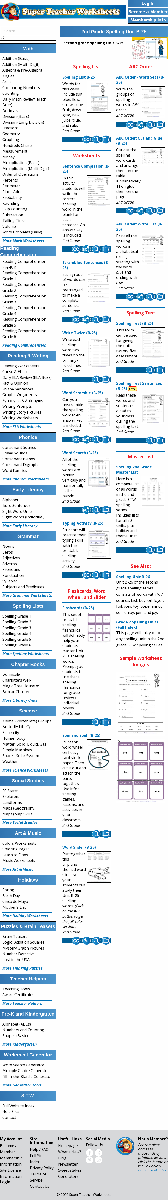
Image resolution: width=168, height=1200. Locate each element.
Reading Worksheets (20, 366)
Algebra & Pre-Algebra (22, 70)
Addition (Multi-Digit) (20, 64)
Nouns (8, 546)
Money (8, 157)
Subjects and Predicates (23, 586)
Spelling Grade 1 (16, 616)
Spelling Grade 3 (16, 627)
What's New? (69, 1151)
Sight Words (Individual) (23, 517)
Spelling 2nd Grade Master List (134, 469)
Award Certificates (18, 994)
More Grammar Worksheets (27, 595)
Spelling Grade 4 (16, 633)
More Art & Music (17, 869)
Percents (10, 180)
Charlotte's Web (16, 680)
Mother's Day (14, 907)
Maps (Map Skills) (18, 814)
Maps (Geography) (18, 808)
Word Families (14, 470)
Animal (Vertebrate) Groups (26, 721)
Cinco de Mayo (15, 901)
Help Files (10, 1111)
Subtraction (12, 214)
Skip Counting (14, 209)
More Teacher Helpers (22, 1003)
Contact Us (39, 1186)
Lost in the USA (16, 959)
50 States (10, 790)
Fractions (10, 128)
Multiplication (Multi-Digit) (25, 168)
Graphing (10, 139)
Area (6, 81)
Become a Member (152, 1170)
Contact (9, 1117)
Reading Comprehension (24, 345)
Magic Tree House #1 (21, 685)
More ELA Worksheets (21, 426)
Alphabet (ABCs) (16, 1024)
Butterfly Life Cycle (18, 726)
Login (5, 1181)
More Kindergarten (19, 1044)
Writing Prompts (17, 406)
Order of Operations (20, 174)
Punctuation (13, 575)
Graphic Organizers (19, 394)
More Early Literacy (19, 525)
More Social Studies (20, 822)
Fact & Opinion (15, 383)
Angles (8, 76)
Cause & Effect (15, 371)
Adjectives (11, 557)
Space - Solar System (20, 755)
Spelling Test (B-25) (134, 323)
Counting (10, 93)
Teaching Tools (16, 989)
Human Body (13, 738)
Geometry (11, 133)
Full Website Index (18, 1105)
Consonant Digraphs (20, 464)
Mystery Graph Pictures (23, 948)
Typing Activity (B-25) (82, 523)
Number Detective (18, 953)
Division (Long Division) (23, 122)
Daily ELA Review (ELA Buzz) (27, 377)
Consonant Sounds (19, 447)
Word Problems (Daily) (22, 232)
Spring (8, 889)
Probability (12, 197)
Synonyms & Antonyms (22, 400)
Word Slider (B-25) (79, 847)
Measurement (14, 151)
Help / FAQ (39, 1149)
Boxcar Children (16, 691)
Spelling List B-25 (78, 77)
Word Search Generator (23, 1065)
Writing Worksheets (20, 417)
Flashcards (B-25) (78, 608)
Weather (10, 761)
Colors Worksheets (19, 843)
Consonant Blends (18, 459)
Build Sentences (16, 505)
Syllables (10, 581)
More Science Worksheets (25, 770)
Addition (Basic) (16, 58)
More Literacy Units (20, 700)
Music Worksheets (18, 860)
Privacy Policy (42, 1167)
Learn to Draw (15, 854)
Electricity (10, 732)
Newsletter (68, 1164)
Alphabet (10, 499)
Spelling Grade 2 (16, 621)
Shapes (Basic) (15, 1035)
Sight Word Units (17, 511)
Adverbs (9, 563)
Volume (9, 226)
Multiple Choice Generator (25, 1070)
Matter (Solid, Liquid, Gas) (24, 744)
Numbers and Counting (23, 1029)
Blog (62, 1158)
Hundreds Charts (17, 145)
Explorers (10, 796)
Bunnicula (11, 674)
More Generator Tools (22, 1085)
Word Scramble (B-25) (82, 392)
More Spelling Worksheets (25, 653)
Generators (68, 1176)
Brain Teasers (14, 936)
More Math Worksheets (23, 240)
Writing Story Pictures (21, 412)
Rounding (11, 203)
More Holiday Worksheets (25, 915)
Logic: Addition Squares (23, 942)
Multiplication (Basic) (20, 162)
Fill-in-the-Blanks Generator (27, 1076)
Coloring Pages (16, 849)
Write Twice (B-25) (79, 332)
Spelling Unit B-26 (133, 576)
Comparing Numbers (21, 87)
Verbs (7, 552)
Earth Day (11, 895)
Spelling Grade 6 (16, 645)
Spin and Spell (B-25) (81, 735)
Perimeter (11, 185)
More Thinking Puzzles (22, 968)
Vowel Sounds (14, 453)
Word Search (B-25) (80, 452)
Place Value (12, 191)
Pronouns (11, 569)
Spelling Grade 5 (16, 639)
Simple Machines (17, 749)
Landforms (12, 802)
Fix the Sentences (17, 389)
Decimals (10, 110)
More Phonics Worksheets (25, 479)
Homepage (68, 1145)
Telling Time (13, 220)
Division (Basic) (15, 116)
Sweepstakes (69, 1170)
